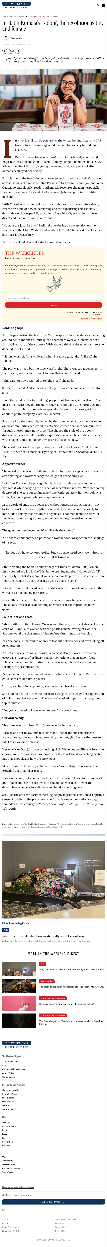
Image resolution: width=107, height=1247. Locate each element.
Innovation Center (10, 1094)
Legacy (5, 1134)
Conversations (8, 1077)
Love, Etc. (6, 1145)
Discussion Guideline (11, 1231)
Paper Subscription (10, 1227)
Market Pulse (8, 1101)
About (5, 1219)
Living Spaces (8, 1097)
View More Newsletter (91, 318)
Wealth (5, 1105)
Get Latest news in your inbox (16, 1195)
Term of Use (60, 1231)
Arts (4, 1065)
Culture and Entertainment (44, 16)
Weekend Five (8, 1164)
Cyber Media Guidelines (65, 1219)
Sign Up (53, 305)
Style (4, 1156)
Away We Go (8, 1073)
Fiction (5, 1130)
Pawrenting (7, 1142)
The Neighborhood (10, 1061)
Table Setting (7, 1160)
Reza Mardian (17, 38)
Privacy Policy (96, 314)
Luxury (5, 1138)
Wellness (6, 1122)
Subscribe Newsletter (53, 1202)
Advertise (59, 1223)
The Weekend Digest (13, 16)
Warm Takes (7, 1172)
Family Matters (9, 1126)
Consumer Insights (10, 1090)
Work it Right (8, 1109)
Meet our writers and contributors (18, 1187)
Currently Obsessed (11, 1168)
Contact (5, 1223)
